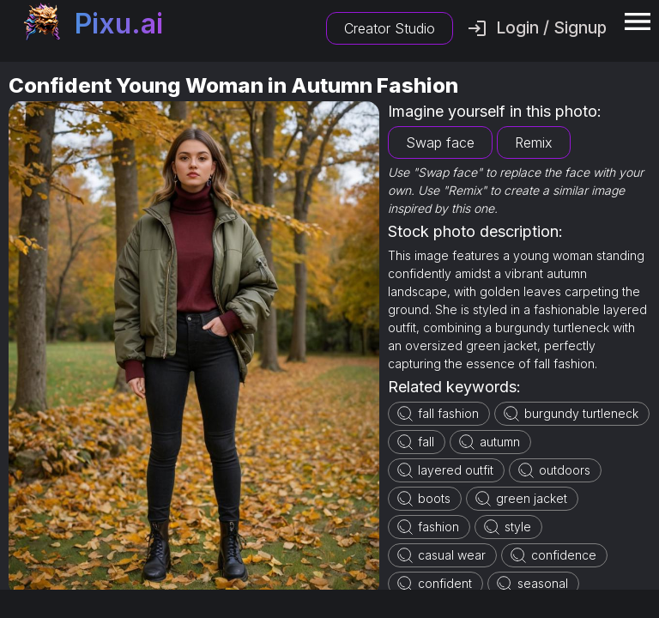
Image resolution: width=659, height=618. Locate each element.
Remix (534, 142)
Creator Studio (389, 28)
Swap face (440, 142)
